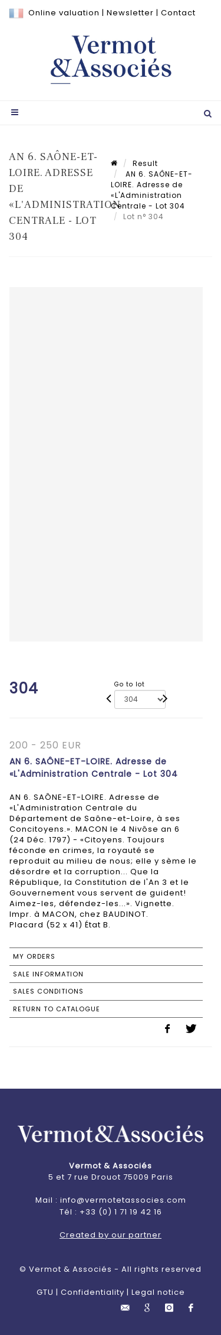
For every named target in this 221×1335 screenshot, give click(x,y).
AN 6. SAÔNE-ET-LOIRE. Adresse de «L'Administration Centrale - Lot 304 (152, 190)
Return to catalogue (56, 1009)
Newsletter (130, 12)
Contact (178, 12)
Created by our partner (110, 1234)
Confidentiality (92, 1292)
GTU (45, 1292)
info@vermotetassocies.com (123, 1200)
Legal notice (158, 1292)
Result (145, 163)
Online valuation (64, 12)
